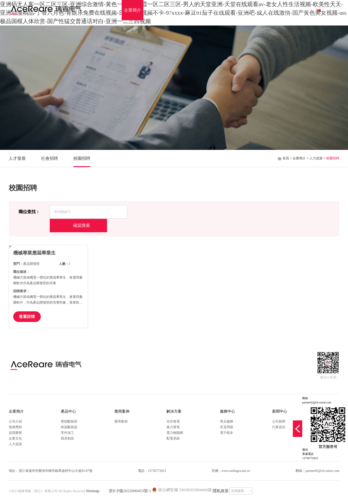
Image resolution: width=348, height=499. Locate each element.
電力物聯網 (174, 418)
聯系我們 (265, 10)
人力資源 (316, 158)
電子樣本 (226, 418)
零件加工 (67, 418)
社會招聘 (49, 158)
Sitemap (91, 476)
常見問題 (226, 412)
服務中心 (221, 10)
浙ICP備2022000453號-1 (123, 476)
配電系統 (173, 424)
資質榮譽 (15, 418)
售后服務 (226, 407)
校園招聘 (81, 158)
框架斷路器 (69, 412)
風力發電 (173, 412)
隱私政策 (198, 476)
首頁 (114, 10)
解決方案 (199, 10)
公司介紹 (15, 407)
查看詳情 (26, 302)
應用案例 (177, 10)
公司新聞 (278, 407)
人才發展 (17, 158)
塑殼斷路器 (69, 407)
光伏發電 (173, 407)
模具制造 (67, 424)
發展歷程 (15, 412)
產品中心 (154, 10)
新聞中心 (243, 10)
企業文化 (15, 424)
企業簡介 (132, 10)
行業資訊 (278, 412)
